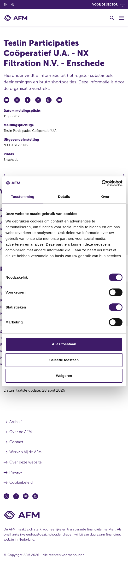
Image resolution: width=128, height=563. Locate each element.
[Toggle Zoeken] (112, 18)
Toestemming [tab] (23, 196)
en (5, 4)
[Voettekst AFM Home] (64, 515)
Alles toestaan (64, 344)
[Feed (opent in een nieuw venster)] (35, 496)
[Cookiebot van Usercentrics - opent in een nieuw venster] (101, 183)
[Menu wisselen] (121, 18)
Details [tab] (64, 196)
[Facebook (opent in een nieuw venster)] (16, 496)
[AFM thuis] (16, 18)
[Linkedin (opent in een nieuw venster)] (26, 496)
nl (12, 4)
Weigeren (64, 376)
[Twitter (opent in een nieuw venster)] (6, 496)
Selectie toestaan (64, 360)
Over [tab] (105, 196)
